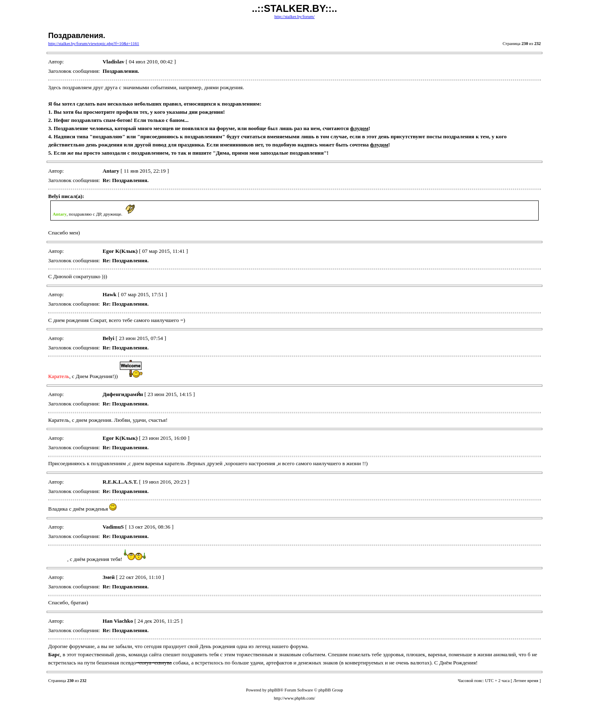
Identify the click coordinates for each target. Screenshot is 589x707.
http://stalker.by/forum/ (294, 16)
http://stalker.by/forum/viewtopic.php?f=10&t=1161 (93, 43)
